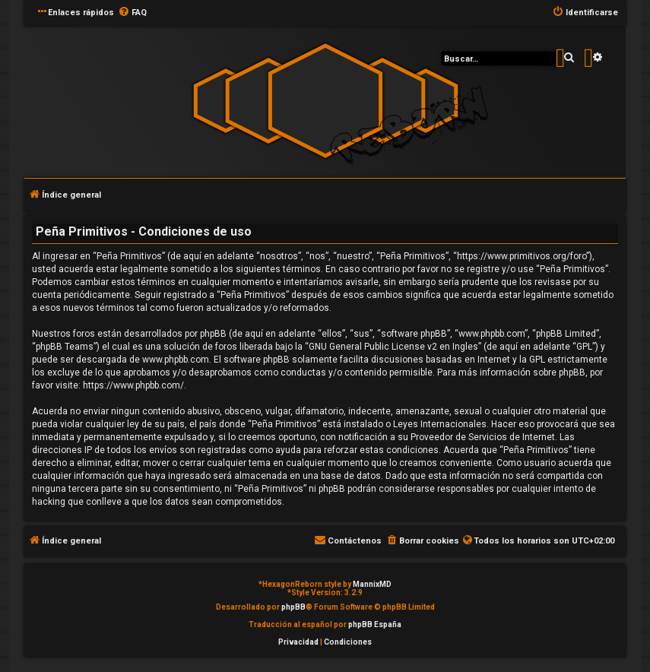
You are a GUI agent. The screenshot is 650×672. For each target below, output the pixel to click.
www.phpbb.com (175, 359)
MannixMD (372, 584)
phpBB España (374, 624)
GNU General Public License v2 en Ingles (393, 346)
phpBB (293, 607)
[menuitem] (132, 13)
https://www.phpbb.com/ (133, 385)
